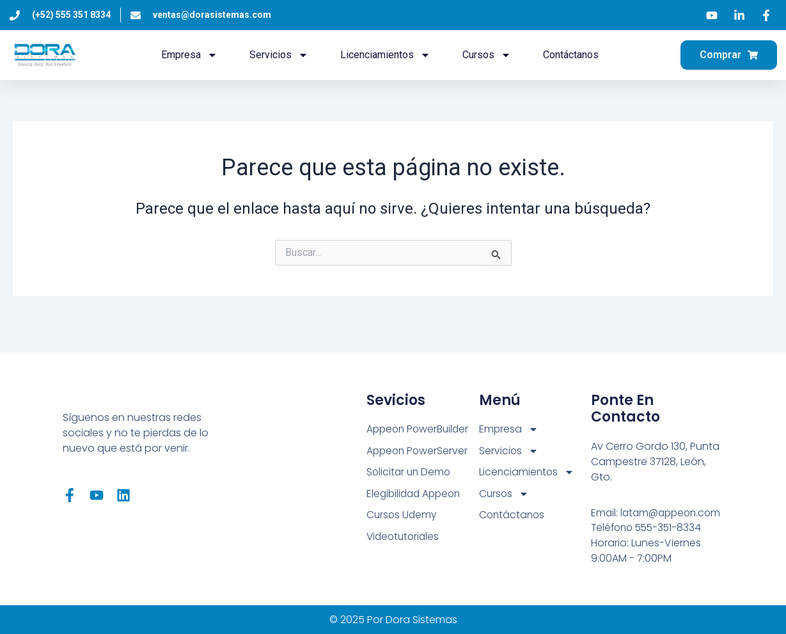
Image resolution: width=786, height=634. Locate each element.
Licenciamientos (385, 55)
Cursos (486, 55)
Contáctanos (571, 55)
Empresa (189, 55)
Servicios (278, 55)
